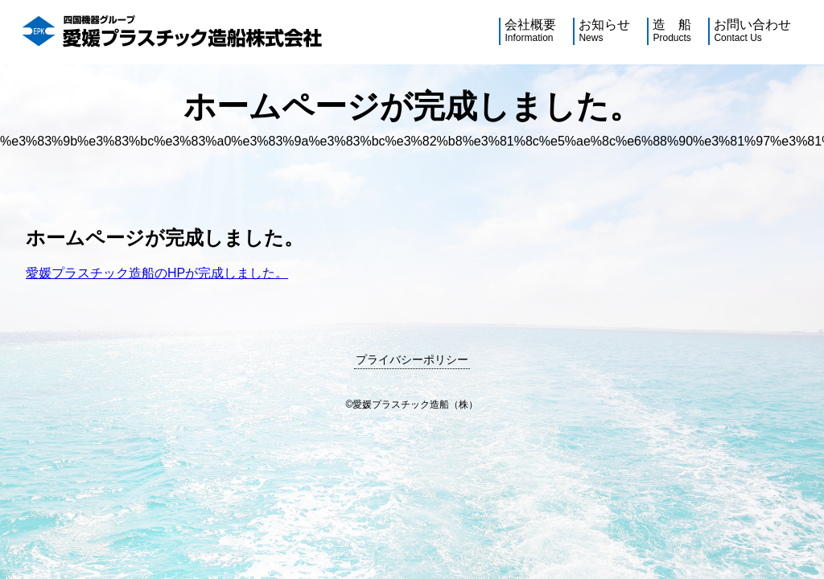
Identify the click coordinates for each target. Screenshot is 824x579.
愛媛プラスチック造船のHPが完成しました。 (157, 273)
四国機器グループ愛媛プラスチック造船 (173, 32)
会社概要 (530, 31)
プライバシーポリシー (412, 359)
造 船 (672, 31)
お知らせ (604, 31)
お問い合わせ (752, 31)
